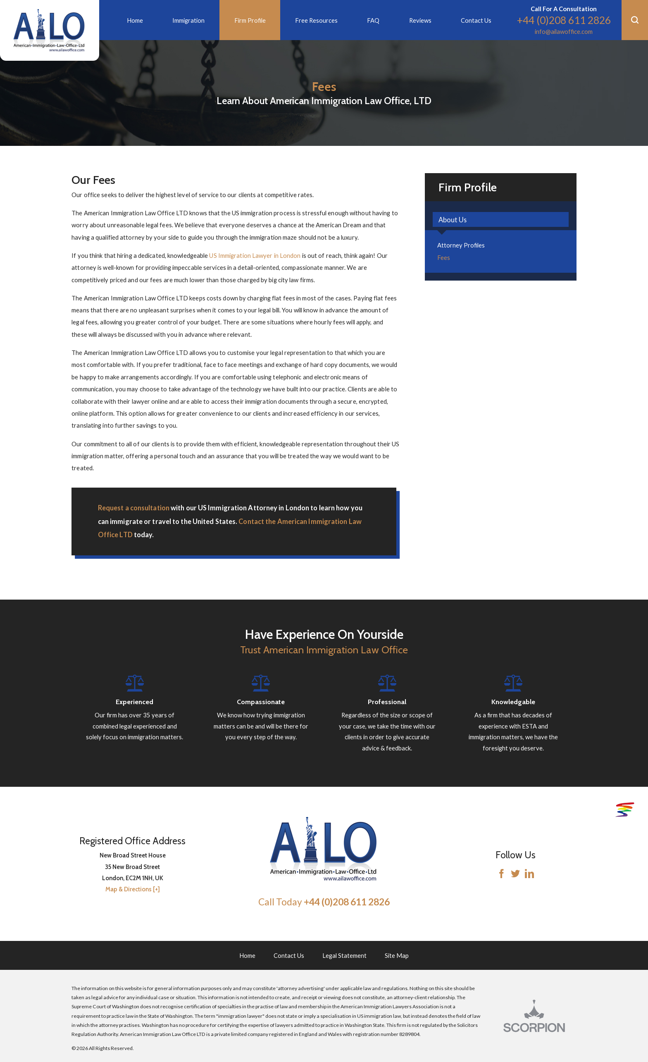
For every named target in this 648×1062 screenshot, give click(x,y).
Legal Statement (344, 955)
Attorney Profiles (461, 245)
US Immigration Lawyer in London (254, 255)
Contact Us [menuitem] (476, 20)
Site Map (397, 955)
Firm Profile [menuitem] (250, 20)
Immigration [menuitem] (188, 20)
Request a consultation (133, 508)
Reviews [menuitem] (420, 20)
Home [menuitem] (135, 20)
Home (247, 955)
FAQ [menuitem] (373, 20)
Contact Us (289, 955)
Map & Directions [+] (132, 889)
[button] (635, 20)
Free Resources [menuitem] (316, 20)
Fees (443, 257)
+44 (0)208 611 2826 (564, 20)
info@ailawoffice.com (564, 31)
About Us (452, 220)
